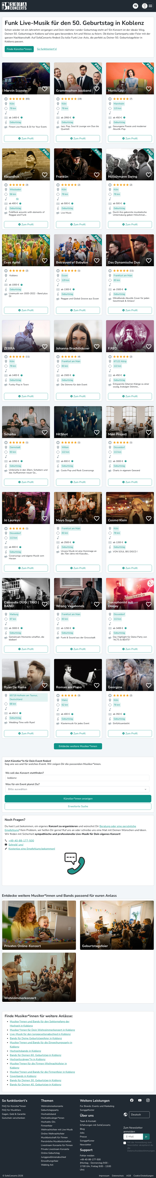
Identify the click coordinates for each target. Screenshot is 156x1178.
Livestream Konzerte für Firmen (57, 1145)
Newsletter (85, 1144)
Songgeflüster (87, 1110)
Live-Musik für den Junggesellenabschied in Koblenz (40, 1034)
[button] (147, 6)
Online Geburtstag (50, 1153)
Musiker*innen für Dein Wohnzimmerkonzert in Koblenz (42, 1030)
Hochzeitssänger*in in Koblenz (27, 1059)
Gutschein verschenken (13, 1117)
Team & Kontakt (88, 1121)
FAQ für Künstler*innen (14, 1106)
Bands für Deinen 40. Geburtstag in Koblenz (35, 1084)
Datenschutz (118, 1175)
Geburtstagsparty (50, 1110)
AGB (128, 1175)
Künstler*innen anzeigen (78, 798)
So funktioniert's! (47, 49)
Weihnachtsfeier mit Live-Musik (57, 1129)
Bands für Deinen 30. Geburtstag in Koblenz (35, 1080)
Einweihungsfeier (49, 1160)
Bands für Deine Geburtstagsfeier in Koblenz (36, 1038)
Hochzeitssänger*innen (52, 1117)
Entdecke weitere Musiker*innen (78, 746)
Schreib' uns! (16, 844)
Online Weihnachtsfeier (52, 1133)
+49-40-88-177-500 (21, 840)
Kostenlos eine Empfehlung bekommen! (32, 849)
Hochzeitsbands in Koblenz (25, 1051)
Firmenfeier (46, 1125)
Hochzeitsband (48, 1114)
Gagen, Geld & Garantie (14, 1114)
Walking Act (47, 1164)
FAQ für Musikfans (11, 1110)
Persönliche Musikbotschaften (56, 1141)
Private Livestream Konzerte (55, 1149)
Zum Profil (27, 138)
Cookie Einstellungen (143, 1175)
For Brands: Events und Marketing (97, 1106)
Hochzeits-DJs (48, 1121)
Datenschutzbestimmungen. (141, 1150)
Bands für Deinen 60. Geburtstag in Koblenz (35, 1055)
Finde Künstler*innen (19, 49)
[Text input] (133, 1137)
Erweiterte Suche (78, 806)
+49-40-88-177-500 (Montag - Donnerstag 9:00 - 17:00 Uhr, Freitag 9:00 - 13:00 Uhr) (95, 1164)
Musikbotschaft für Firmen (54, 1137)
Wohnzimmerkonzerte (52, 1106)
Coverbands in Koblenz (23, 1076)
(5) (17, 198)
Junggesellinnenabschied (53, 1157)
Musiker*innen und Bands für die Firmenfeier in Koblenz (42, 1072)
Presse (83, 1136)
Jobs (82, 1132)
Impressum (104, 1175)
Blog (82, 1128)
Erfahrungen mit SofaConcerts (95, 1125)
